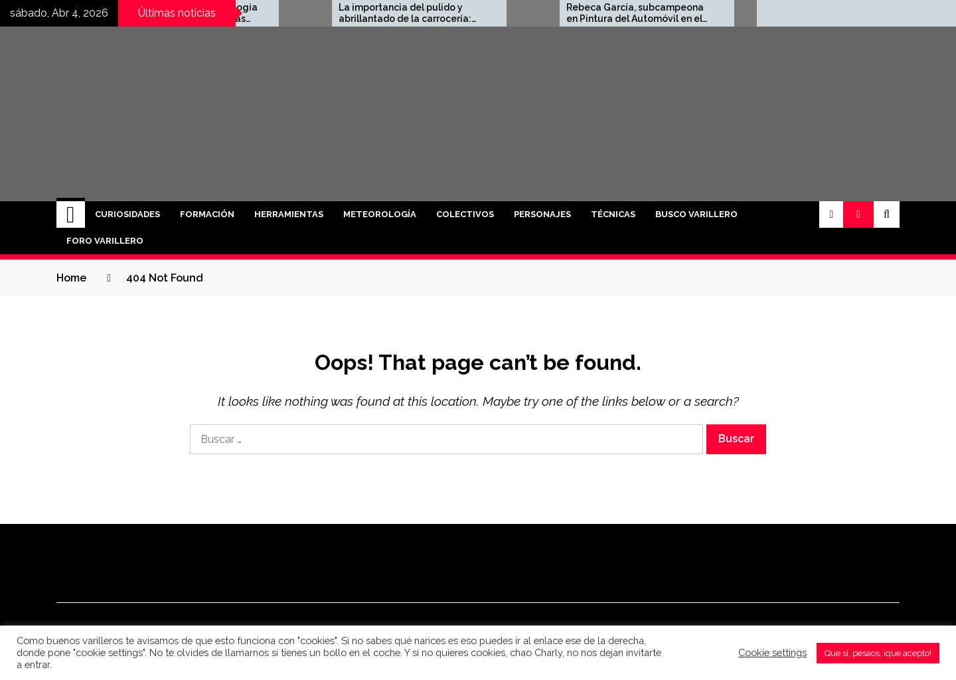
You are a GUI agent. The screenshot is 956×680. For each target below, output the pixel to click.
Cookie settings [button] (772, 652)
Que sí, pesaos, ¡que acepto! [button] (878, 653)
